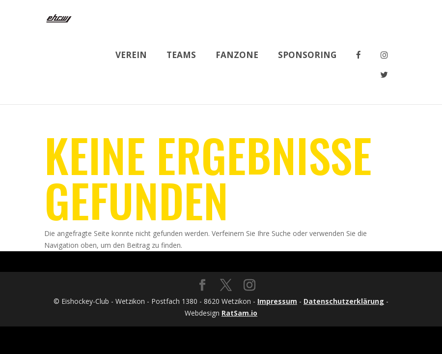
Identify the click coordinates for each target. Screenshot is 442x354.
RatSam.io (239, 313)
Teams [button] (181, 54)
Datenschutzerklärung (344, 301)
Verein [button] (131, 54)
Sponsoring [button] (307, 54)
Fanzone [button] (237, 54)
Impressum (277, 301)
